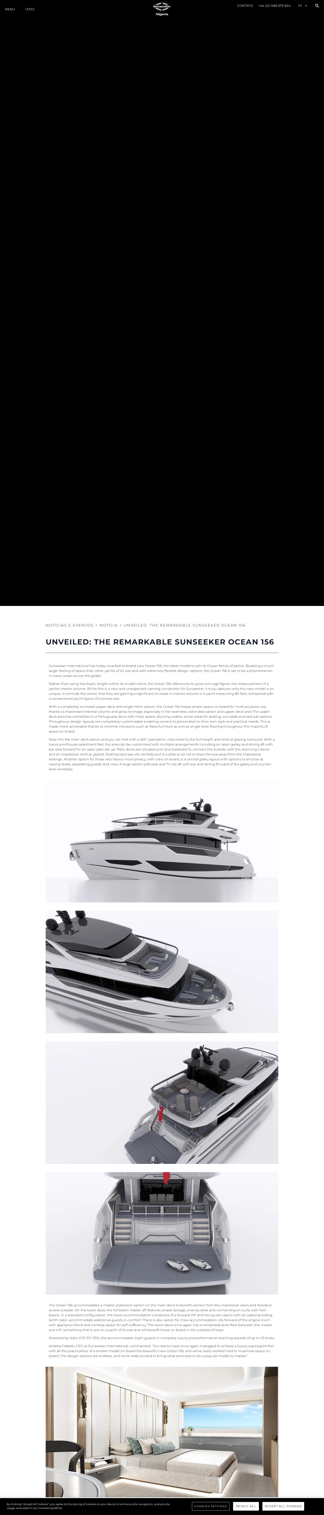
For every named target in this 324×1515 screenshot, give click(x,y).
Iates (29, 9)
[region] (162, 1506)
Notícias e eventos (70, 625)
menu (10, 9)
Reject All (246, 1506)
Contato (245, 6)
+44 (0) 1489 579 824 (274, 6)
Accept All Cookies (283, 1506)
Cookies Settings (210, 1506)
